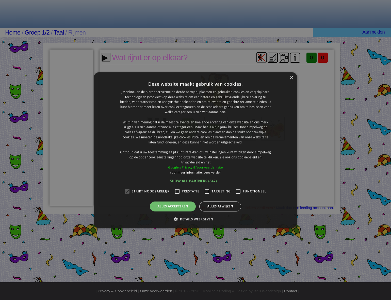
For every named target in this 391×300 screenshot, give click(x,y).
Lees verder (212, 172)
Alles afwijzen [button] (220, 206)
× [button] (291, 78)
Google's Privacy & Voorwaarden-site (195, 167)
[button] (195, 181)
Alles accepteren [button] (172, 206)
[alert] (195, 150)
